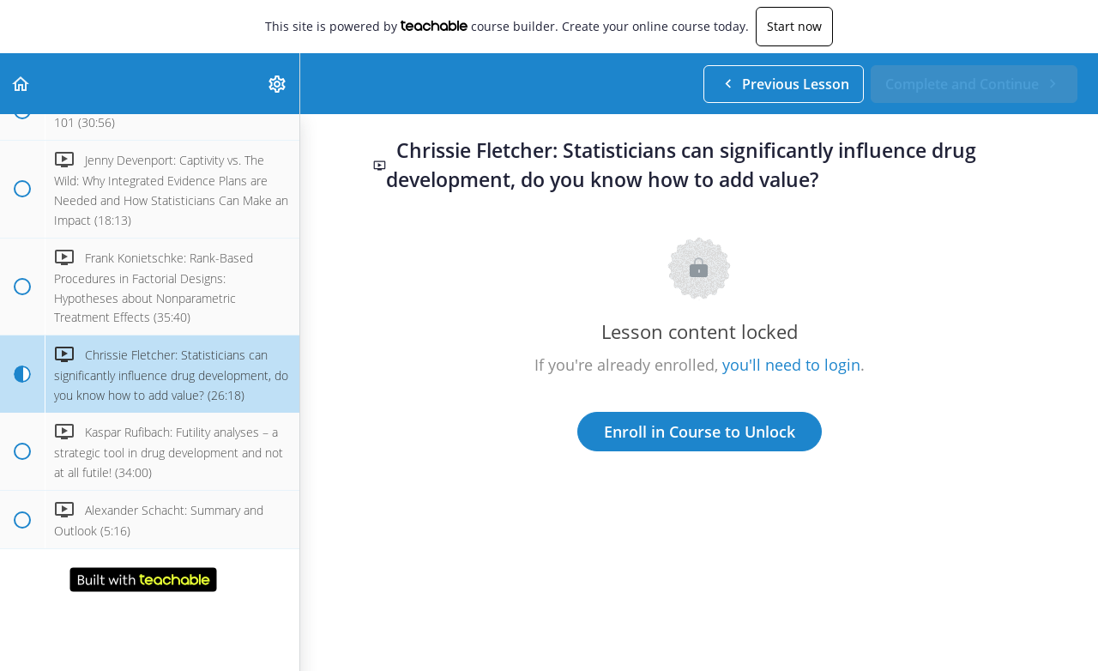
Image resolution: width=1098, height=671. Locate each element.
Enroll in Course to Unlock (699, 431)
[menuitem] (277, 83)
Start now (794, 26)
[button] (21, 83)
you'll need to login (791, 364)
